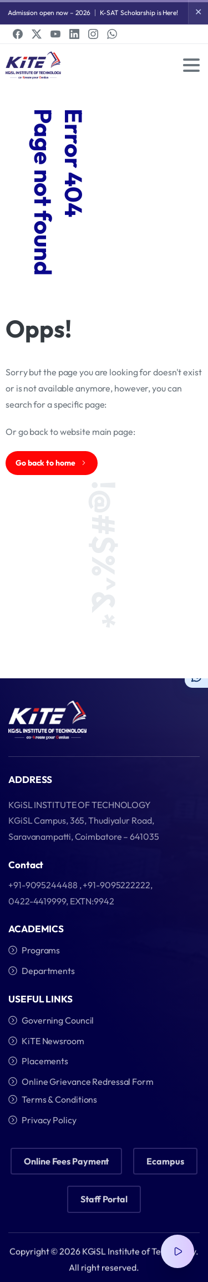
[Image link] (47, 720)
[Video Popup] (177, 1251)
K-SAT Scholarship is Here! (139, 12)
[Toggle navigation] (191, 65)
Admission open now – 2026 (49, 12)
